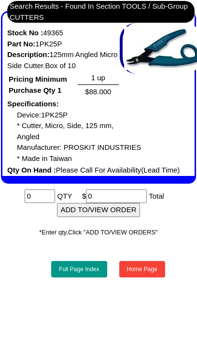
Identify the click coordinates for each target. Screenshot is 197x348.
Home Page (142, 269)
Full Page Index (79, 269)
